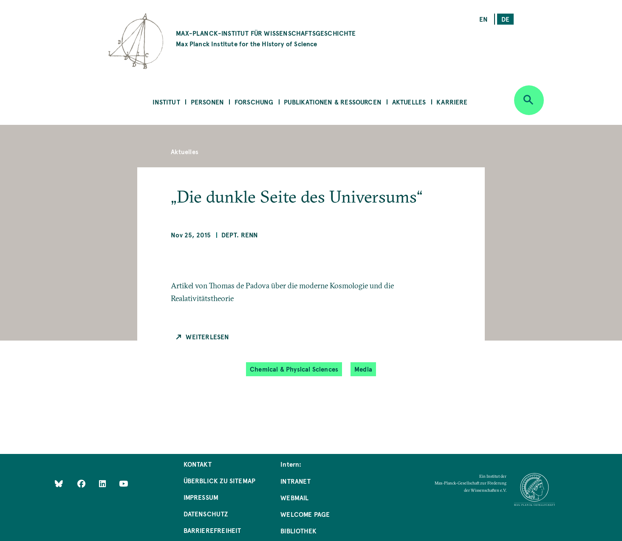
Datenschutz (206, 513)
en (483, 18)
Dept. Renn (239, 234)
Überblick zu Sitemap (220, 480)
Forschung (254, 101)
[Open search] (529, 100)
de (505, 18)
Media (363, 368)
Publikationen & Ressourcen (333, 101)
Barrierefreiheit (212, 530)
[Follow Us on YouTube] (123, 483)
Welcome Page (305, 514)
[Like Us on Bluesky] (59, 483)
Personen (207, 101)
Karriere (451, 101)
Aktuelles (409, 101)
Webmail (294, 497)
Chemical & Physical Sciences (294, 368)
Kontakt (198, 463)
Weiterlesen (207, 336)
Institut (166, 101)
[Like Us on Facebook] (82, 483)
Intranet (295, 480)
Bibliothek (298, 530)
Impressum (201, 497)
